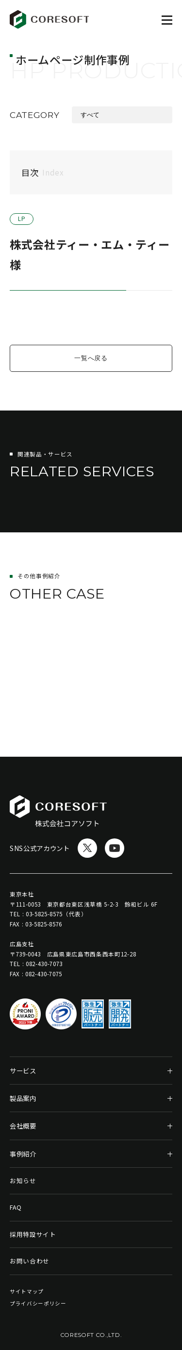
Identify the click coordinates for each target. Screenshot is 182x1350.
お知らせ (23, 1180)
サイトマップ (27, 1291)
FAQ (16, 1207)
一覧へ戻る (90, 358)
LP (21, 219)
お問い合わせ (30, 1260)
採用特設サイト (33, 1234)
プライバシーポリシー (38, 1303)
